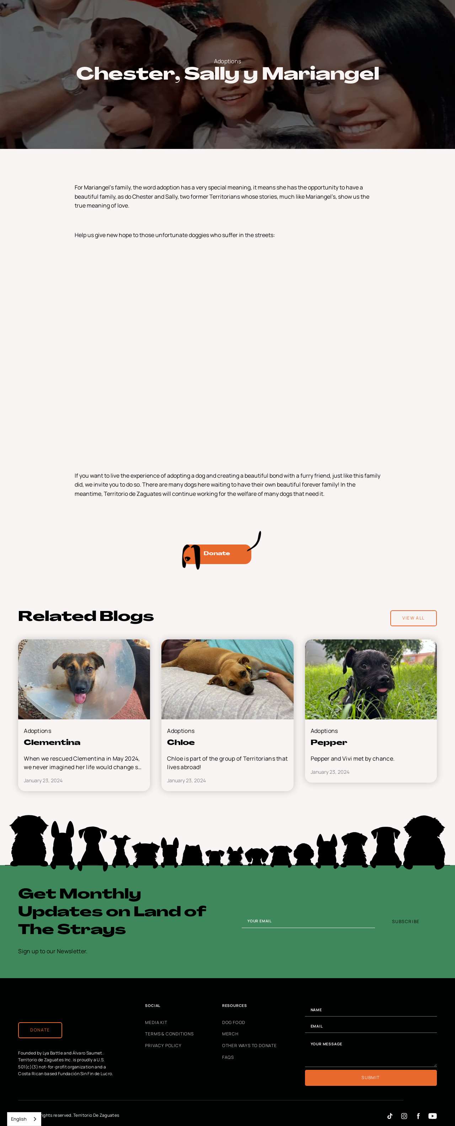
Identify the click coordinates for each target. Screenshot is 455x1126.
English (19, 1119)
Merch (230, 1034)
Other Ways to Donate (249, 1046)
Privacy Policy (163, 1046)
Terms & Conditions (169, 1034)
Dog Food (233, 1022)
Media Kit (156, 1022)
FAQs (228, 1057)
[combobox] (24, 1119)
